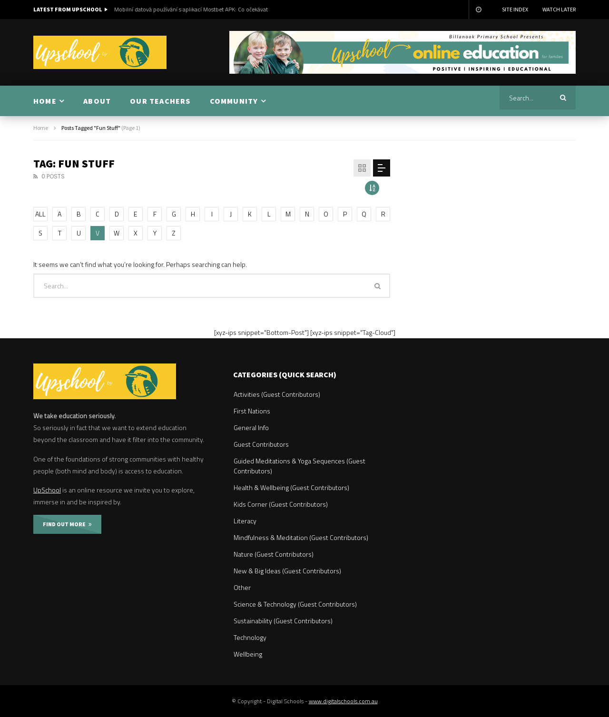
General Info (251, 427)
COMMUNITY (234, 101)
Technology (250, 637)
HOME (45, 101)
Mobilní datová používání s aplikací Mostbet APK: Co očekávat (191, 9)
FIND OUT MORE (67, 524)
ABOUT (97, 101)
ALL (40, 214)
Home (40, 127)
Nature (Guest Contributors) (274, 554)
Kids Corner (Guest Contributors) (281, 504)
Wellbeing (248, 654)
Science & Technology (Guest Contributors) (295, 604)
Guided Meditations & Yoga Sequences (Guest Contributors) (299, 466)
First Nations (252, 411)
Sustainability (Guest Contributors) (283, 621)
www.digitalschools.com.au (343, 701)
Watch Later (559, 9)
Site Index (515, 9)
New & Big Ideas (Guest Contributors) (287, 571)
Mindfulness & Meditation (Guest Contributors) (301, 537)
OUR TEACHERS (160, 101)
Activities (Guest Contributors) (277, 394)
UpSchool (47, 490)
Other (242, 587)
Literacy (245, 521)
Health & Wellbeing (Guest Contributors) (291, 487)
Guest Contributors (261, 444)
